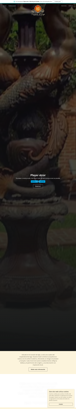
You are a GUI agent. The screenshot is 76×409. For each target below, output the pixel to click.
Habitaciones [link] (12, 6)
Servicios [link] (64, 6)
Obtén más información (38, 369)
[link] (38, 5)
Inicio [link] (4, 6)
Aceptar (61, 404)
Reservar (38, 186)
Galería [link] (71, 6)
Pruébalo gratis (58, 1)
